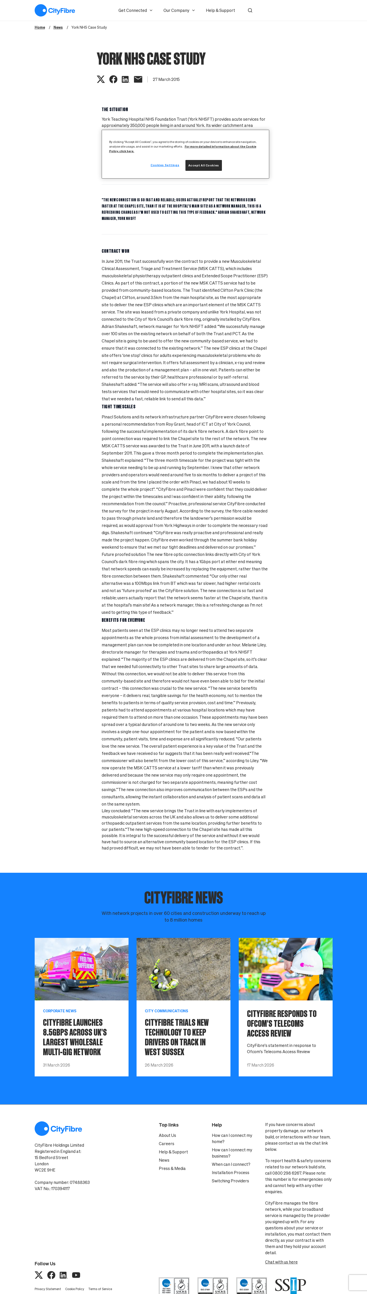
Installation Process (230, 1172)
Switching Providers (230, 1180)
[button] (250, 10)
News (164, 1160)
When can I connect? (231, 1164)
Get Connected (135, 10)
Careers (166, 1143)
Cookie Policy (74, 1289)
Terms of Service (100, 1289)
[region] (185, 154)
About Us (167, 1135)
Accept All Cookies (203, 165)
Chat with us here (281, 1262)
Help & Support (220, 10)
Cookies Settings (165, 165)
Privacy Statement (48, 1289)
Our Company (179, 10)
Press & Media (172, 1168)
